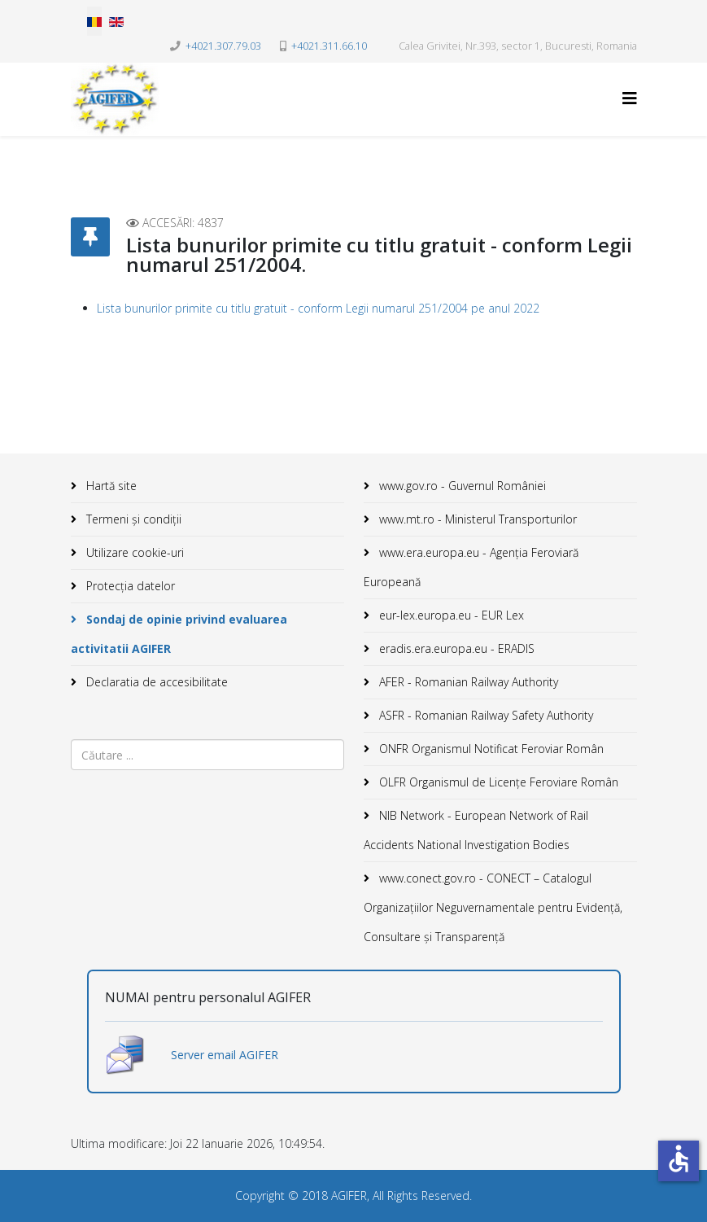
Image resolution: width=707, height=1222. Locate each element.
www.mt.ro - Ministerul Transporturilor (476, 519)
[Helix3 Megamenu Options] (629, 98)
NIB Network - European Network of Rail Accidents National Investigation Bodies (476, 830)
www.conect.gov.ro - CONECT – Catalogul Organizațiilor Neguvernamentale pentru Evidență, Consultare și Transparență (493, 907)
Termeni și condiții (132, 519)
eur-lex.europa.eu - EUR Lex (450, 615)
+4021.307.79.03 (223, 46)
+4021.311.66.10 (329, 46)
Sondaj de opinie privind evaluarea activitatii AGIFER (179, 633)
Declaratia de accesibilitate (155, 682)
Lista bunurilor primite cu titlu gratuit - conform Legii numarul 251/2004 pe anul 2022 (318, 308)
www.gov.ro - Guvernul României (461, 485)
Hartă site (110, 485)
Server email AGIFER (224, 1054)
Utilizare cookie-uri (133, 552)
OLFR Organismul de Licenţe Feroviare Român (497, 782)
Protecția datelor (129, 585)
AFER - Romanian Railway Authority (467, 682)
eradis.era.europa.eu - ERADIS (455, 648)
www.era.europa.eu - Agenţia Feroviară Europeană (471, 567)
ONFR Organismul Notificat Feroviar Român (490, 748)
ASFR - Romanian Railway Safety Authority (484, 715)
